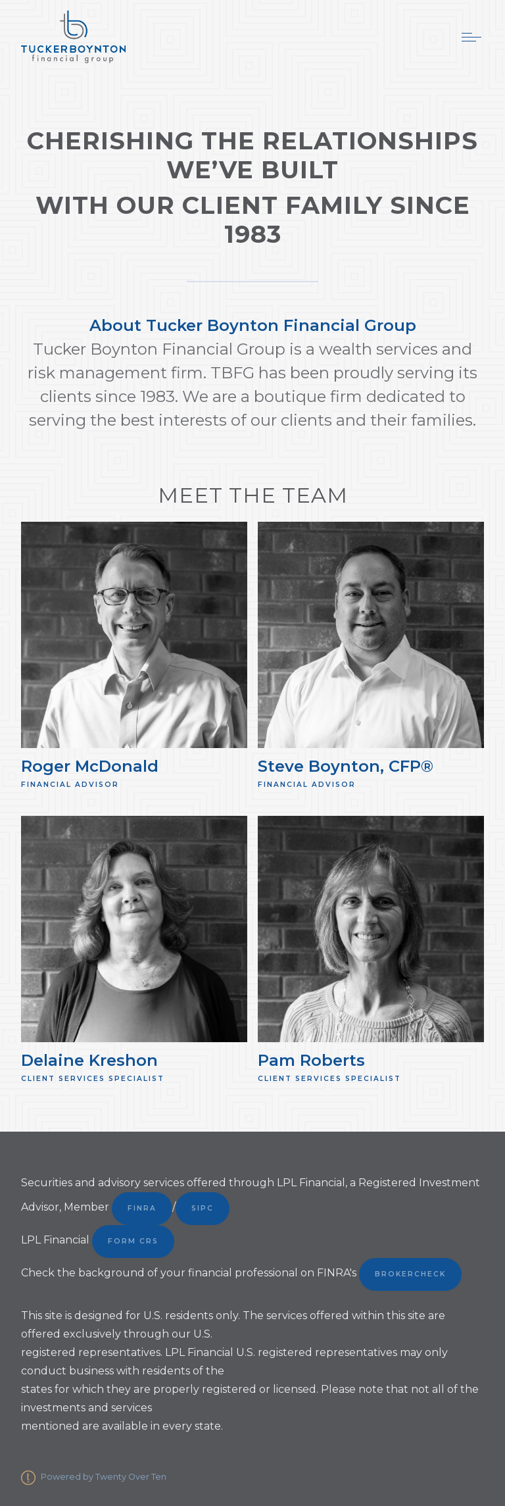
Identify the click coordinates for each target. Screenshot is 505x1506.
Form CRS (133, 1241)
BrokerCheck (410, 1274)
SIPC (202, 1208)
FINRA (142, 1208)
